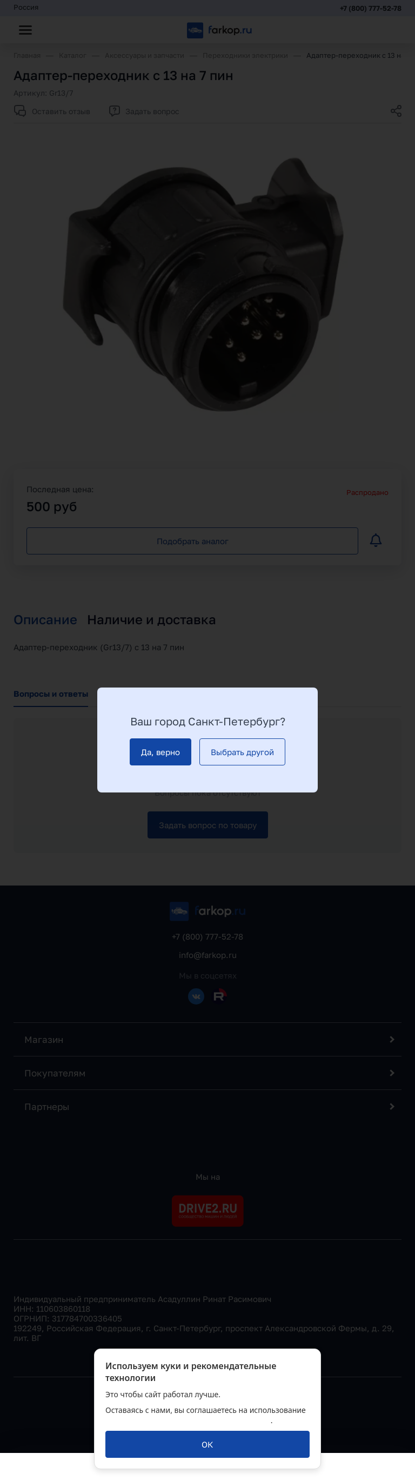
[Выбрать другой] (242, 751)
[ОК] (207, 1444)
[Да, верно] (160, 751)
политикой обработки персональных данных (188, 1420)
